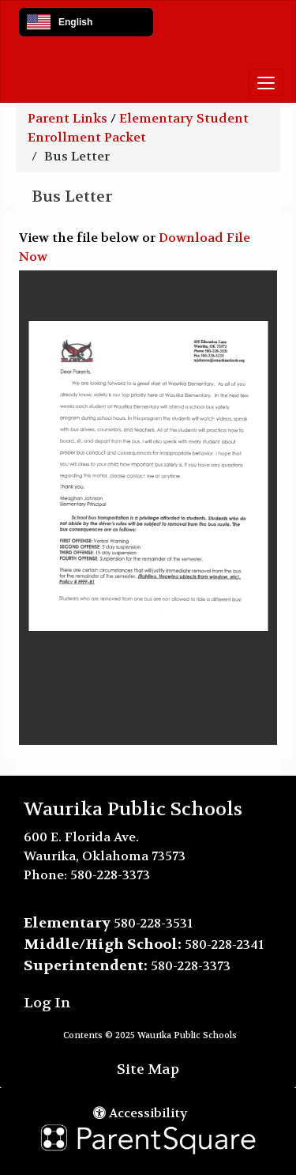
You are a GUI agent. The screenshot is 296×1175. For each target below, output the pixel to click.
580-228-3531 (153, 923)
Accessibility (140, 1113)
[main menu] (266, 82)
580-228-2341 (224, 944)
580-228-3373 (110, 875)
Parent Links (67, 118)
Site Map (148, 1069)
